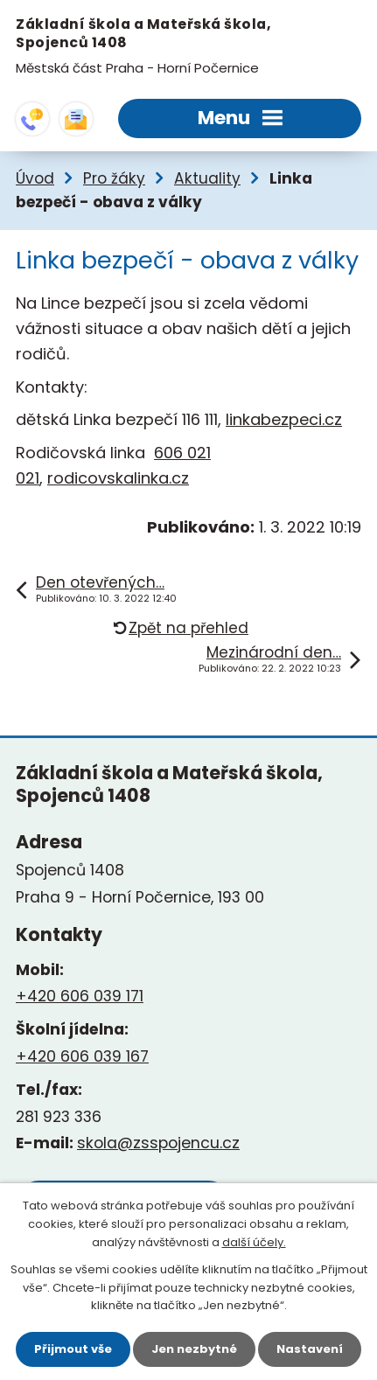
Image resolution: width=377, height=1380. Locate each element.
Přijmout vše (73, 1349)
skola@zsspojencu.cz (76, 119)
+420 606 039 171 (79, 996)
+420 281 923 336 (32, 119)
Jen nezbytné (194, 1349)
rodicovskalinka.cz (118, 478)
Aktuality (207, 178)
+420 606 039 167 (82, 1056)
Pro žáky (114, 178)
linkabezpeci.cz (284, 419)
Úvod (35, 178)
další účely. (254, 1242)
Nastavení (309, 1349)
